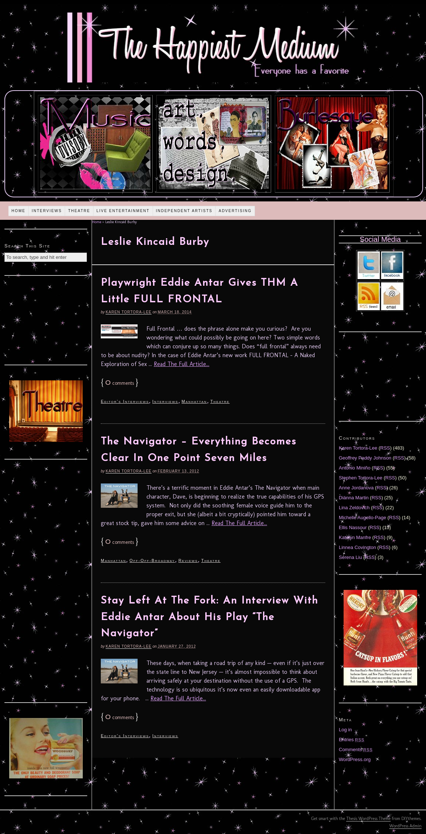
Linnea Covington (357, 547)
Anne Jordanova (356, 487)
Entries (352, 739)
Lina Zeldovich (354, 507)
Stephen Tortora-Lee (360, 478)
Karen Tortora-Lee (129, 312)
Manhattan (194, 401)
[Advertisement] (46, 319)
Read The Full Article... (181, 363)
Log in (345, 729)
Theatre (79, 211)
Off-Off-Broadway (152, 560)
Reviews (188, 560)
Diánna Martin (354, 497)
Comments (356, 749)
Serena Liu (350, 557)
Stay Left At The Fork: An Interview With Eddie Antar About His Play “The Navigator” (209, 617)
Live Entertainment (123, 211)
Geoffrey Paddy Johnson (365, 458)
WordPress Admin (405, 825)
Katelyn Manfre (355, 537)
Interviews (47, 211)
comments (119, 383)
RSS (385, 448)
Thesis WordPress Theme (368, 818)
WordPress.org (354, 759)
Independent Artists (184, 211)
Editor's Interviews (125, 401)
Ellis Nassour (353, 527)
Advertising (235, 211)
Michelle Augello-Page (362, 517)
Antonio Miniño (354, 468)
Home (18, 211)
